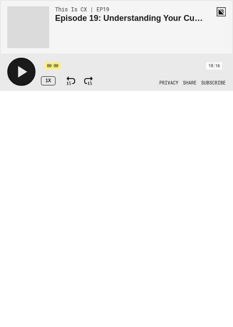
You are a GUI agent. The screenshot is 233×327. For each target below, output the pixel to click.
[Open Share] (190, 83)
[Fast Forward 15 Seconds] (88, 80)
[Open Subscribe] (213, 83)
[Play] (21, 72)
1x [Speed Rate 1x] (48, 80)
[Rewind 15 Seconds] (70, 80)
